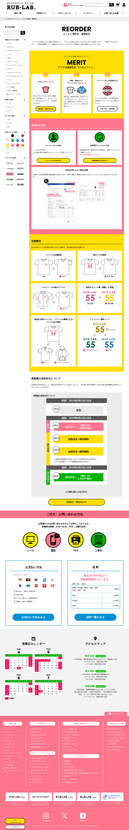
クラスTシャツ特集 (71, 750)
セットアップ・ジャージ (14, 65)
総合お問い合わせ (114, 729)
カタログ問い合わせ (115, 747)
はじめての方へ (36, 729)
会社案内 (67, 761)
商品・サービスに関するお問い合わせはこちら (95, 694)
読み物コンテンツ (70, 738)
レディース (9, 107)
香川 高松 (89, 671)
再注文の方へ (36, 732)
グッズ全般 (9, 87)
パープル (23, 141)
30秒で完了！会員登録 (107, 109)
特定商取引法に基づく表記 (73, 770)
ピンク (12, 146)
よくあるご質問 (36, 738)
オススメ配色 (36, 779)
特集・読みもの (81, 724)
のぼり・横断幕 (11, 90)
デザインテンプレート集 (40, 764)
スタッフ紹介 (69, 767)
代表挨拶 (67, 764)
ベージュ (8, 141)
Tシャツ (8, 43)
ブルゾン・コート (11, 61)
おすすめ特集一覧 (70, 732)
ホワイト (8, 136)
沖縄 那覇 (89, 686)
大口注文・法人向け (115, 732)
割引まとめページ (37, 741)
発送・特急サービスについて (41, 744)
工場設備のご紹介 (70, 782)
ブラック (13, 136)
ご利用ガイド (42, 724)
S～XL (8, 123)
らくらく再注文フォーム (117, 735)
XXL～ (8, 127)
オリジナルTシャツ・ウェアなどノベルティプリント (56, 826)
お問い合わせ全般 (111, 13)
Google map (100, 656)
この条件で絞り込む (15, 820)
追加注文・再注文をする (46, 109)
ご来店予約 (112, 744)
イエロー (8, 146)
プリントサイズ (36, 782)
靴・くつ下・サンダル (13, 94)
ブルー (17, 141)
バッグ (8, 54)
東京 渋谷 (89, 656)
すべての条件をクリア (15, 827)
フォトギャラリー (70, 741)
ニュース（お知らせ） (72, 735)
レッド (17, 146)
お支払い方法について (39, 735)
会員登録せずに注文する (99, 160)
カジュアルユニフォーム (14, 76)
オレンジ (23, 146)
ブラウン (23, 136)
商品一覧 (17, 13)
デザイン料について (38, 761)
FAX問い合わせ (113, 741)
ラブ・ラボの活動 (70, 779)
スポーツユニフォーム (13, 72)
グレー (17, 136)
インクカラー (36, 776)
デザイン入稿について (39, 758)
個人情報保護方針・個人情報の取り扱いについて (81, 773)
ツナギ (8, 69)
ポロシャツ (9, 47)
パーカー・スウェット (13, 50)
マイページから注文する (53, 160)
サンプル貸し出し (114, 750)
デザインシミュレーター (40, 767)
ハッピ (8, 80)
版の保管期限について (39, 747)
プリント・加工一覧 (38, 773)
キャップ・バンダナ (12, 83)
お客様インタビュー (71, 744)
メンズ (8, 103)
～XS (7, 119)
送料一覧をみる (95, 617)
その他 (7, 151)
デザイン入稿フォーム (116, 738)
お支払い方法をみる (33, 617)
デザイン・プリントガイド (42, 753)
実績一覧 (67, 776)
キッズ (8, 110)
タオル (8, 58)
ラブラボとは (81, 756)
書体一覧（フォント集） (40, 770)
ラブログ (67, 747)
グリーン (13, 141)
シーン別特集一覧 (70, 729)
